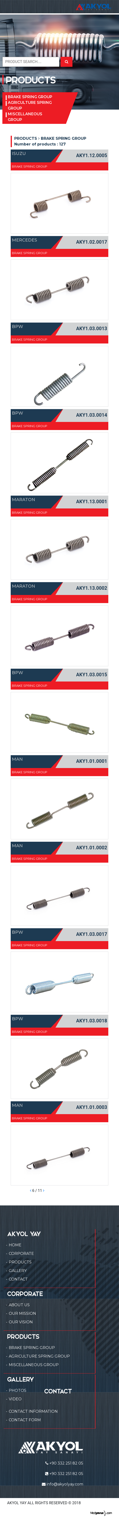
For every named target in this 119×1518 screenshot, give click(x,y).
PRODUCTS (20, 1262)
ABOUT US (19, 1305)
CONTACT (18, 1279)
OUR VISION (21, 1322)
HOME (15, 1245)
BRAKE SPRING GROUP (30, 97)
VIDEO (15, 1399)
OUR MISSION (22, 1313)
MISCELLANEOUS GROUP (25, 117)
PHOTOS (17, 1390)
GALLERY (18, 1270)
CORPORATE (21, 1253)
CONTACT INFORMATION (33, 1411)
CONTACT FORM (25, 1420)
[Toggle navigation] (10, 6)
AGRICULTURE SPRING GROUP (30, 105)
